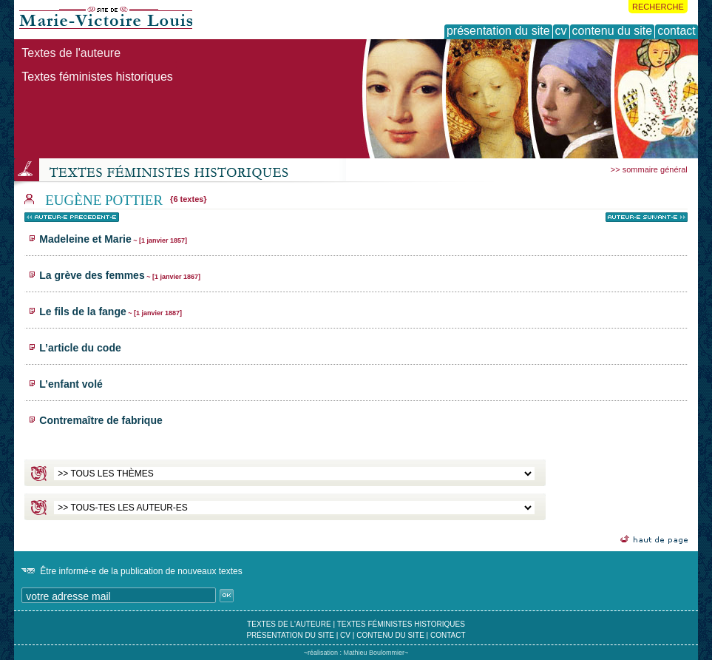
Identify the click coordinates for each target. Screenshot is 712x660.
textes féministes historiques (401, 624)
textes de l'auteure (289, 624)
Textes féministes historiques (97, 76)
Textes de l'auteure (71, 53)
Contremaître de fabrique (100, 420)
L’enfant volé (71, 384)
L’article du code (80, 348)
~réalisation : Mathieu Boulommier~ (356, 652)
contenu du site (390, 635)
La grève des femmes (119, 275)
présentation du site (290, 635)
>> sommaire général (649, 169)
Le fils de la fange (110, 311)
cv (345, 635)
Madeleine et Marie (113, 239)
